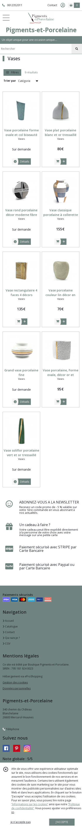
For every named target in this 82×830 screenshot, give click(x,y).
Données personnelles (17, 688)
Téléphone (11, 729)
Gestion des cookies (15, 682)
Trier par (9, 81)
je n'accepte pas (20, 822)
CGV (6, 643)
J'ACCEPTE (62, 822)
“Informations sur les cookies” (29, 804)
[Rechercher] (77, 49)
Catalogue (10, 626)
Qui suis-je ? (11, 638)
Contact (52, 5)
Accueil (8, 621)
